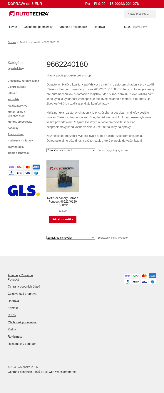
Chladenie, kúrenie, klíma (23, 80)
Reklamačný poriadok (22, 343)
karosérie (13, 99)
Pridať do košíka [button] (62, 219)
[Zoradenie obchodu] (70, 150)
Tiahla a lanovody (18, 152)
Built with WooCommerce (59, 371)
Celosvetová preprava (22, 293)
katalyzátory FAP (18, 105)
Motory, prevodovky (20, 121)
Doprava (99, 26)
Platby (12, 329)
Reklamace (15, 336)
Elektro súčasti (17, 86)
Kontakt (13, 308)
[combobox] (140, 14)
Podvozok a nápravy (20, 140)
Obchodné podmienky (38, 26)
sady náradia (16, 146)
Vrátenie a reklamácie (73, 26)
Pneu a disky (16, 134)
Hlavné (12, 26)
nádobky (13, 128)
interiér (12, 93)
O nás (12, 315)
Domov (12, 42)
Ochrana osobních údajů (24, 286)
